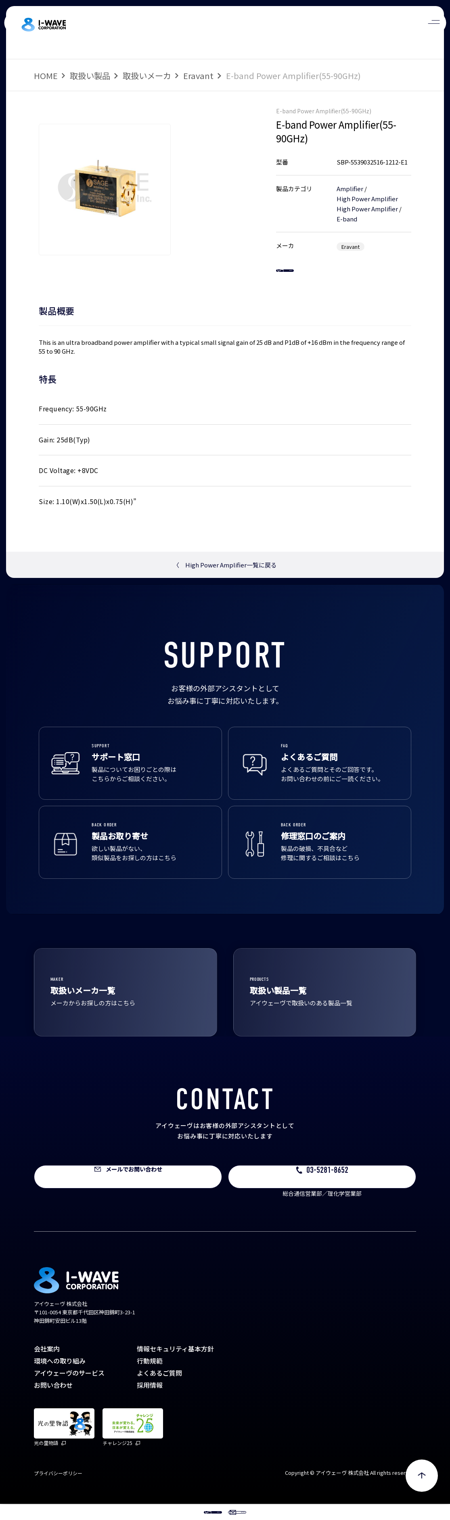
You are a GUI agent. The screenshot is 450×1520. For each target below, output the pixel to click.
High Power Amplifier (367, 198)
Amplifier (350, 188)
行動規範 (150, 1377)
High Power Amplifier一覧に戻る (225, 581)
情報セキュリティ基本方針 (175, 1365)
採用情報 (150, 1401)
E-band (347, 219)
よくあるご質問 (159, 1389)
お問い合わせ (53, 1401)
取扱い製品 (90, 75)
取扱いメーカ (147, 75)
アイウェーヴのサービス (69, 1389)
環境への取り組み (60, 1377)
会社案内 (47, 1365)
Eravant (198, 75)
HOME (46, 75)
